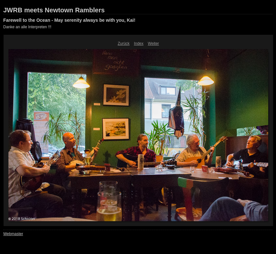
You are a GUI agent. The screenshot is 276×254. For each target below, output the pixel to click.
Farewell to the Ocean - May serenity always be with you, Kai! (69, 20)
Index (138, 43)
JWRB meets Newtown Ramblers (54, 10)
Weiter (153, 43)
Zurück (124, 43)
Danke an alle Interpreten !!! (27, 27)
